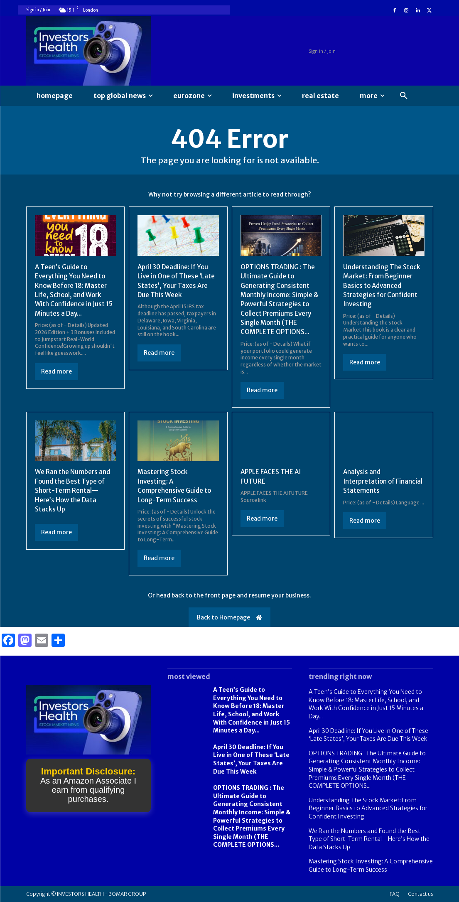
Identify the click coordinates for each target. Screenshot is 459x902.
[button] (404, 96)
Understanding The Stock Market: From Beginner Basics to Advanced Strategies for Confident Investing (382, 285)
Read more (56, 371)
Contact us (420, 894)
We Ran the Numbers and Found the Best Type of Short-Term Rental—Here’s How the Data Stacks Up (73, 490)
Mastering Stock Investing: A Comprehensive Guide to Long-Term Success (371, 865)
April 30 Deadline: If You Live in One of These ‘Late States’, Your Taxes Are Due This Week (251, 759)
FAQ (395, 894)
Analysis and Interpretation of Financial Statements (375, 480)
